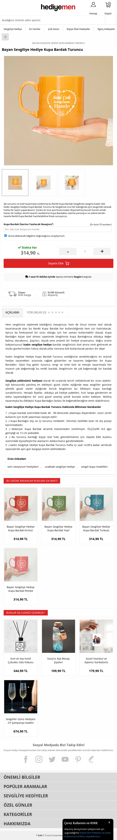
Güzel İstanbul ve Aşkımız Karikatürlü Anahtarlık (96, 660)
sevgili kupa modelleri (94, 466)
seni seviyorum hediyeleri (23, 466)
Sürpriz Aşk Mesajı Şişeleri (58, 660)
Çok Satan (53, 29)
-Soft (39, 835)
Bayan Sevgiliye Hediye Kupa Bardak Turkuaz (96, 528)
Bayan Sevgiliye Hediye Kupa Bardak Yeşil (58, 528)
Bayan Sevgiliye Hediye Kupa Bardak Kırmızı (21, 528)
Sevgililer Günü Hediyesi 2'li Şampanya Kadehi (20, 720)
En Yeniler (35, 29)
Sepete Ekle (58, 263)
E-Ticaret (47, 835)
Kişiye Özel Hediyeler (78, 29)
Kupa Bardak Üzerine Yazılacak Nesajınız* (28, 224)
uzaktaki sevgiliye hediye (60, 466)
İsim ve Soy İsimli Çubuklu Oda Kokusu (20, 660)
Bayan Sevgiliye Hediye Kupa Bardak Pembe (21, 589)
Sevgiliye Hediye (13, 29)
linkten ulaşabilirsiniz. (88, 836)
